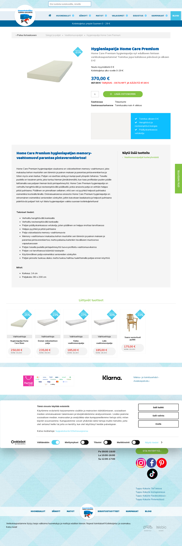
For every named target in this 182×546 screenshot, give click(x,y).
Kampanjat (158, 16)
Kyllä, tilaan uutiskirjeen (151, 423)
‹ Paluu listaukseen (26, 35)
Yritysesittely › (143, 443)
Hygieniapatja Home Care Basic (19, 342)
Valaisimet (118, 16)
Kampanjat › (142, 439)
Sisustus (138, 16)
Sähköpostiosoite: (146, 407)
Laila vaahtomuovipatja (104, 342)
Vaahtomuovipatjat (74, 35)
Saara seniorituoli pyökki (133, 338)
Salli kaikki (158, 505)
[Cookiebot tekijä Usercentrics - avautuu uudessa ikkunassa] (18, 540)
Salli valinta (158, 513)
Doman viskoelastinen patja (48, 342)
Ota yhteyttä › (152, 451)
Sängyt (83, 16)
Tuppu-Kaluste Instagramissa (150, 492)
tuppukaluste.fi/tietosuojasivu (72, 529)
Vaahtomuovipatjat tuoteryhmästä (141, 157)
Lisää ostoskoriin (122, 94)
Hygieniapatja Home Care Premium (103, 35)
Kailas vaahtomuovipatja (76, 342)
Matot (100, 16)
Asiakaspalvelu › (141, 380)
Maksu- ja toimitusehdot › (146, 377)
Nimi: (138, 415)
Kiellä (158, 522)
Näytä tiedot (151, 540)
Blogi (176, 16)
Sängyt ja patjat (53, 35)
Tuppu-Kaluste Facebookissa (150, 495)
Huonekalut (63, 16)
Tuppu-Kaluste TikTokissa (149, 488)
